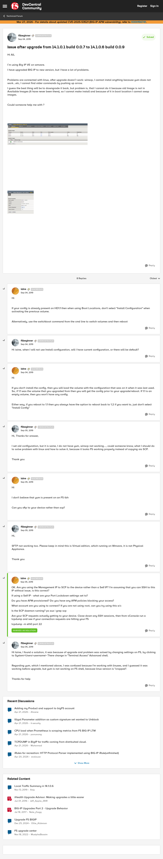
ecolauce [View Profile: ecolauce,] (36, 756)
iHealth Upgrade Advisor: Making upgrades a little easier (49, 797)
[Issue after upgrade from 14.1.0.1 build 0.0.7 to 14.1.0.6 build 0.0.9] (27, 293)
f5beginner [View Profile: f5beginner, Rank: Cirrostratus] (24, 35)
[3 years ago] (21, 834)
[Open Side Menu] (5, 6)
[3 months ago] (21, 712)
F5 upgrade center (25, 830)
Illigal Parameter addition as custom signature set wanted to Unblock (56, 719)
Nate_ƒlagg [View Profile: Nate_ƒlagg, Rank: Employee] (35, 812)
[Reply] (150, 265)
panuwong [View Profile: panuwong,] (36, 734)
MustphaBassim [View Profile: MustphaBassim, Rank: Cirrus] (39, 834)
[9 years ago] (20, 812)
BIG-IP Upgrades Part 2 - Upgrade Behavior (41, 808)
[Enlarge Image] (81, 157)
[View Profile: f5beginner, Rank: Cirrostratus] (11, 37)
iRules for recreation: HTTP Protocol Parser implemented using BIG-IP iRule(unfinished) (66, 753)
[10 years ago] (20, 800)
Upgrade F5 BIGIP (25, 819)
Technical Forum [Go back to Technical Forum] (13, 16)
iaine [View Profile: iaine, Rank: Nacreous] (23, 289)
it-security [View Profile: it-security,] (36, 723)
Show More (81, 763)
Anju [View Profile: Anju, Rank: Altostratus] (32, 789)
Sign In (154, 6)
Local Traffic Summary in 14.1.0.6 (34, 786)
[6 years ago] (20, 789)
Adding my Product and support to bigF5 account (44, 708)
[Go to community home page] (26, 6)
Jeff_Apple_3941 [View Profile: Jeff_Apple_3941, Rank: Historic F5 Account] (39, 800)
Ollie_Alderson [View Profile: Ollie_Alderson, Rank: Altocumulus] (39, 823)
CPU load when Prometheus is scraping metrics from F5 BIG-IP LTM (55, 730)
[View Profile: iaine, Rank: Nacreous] (15, 291)
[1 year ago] (21, 823)
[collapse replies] (4, 289)
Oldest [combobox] (155, 278)
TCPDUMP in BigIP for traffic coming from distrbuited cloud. (50, 741)
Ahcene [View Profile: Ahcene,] (34, 712)
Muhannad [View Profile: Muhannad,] (36, 745)
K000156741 (138, 22)
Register (142, 6)
